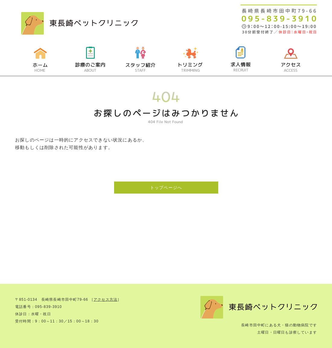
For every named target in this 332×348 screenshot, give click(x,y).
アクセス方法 (105, 299)
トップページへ (166, 187)
